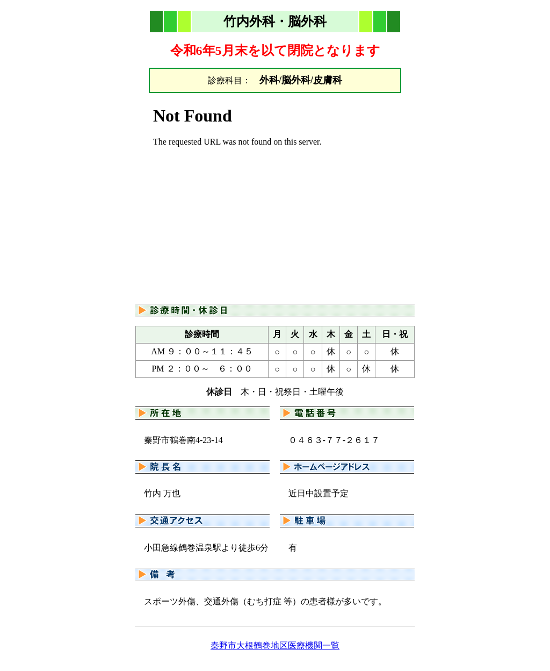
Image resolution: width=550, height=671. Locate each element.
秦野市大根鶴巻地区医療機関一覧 (275, 645)
